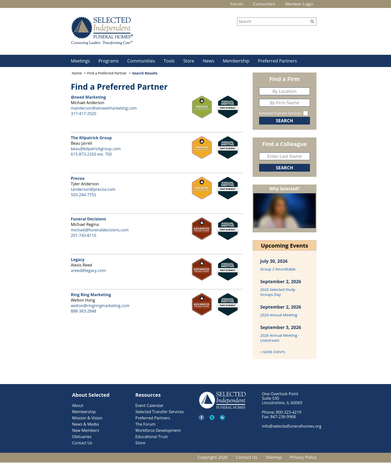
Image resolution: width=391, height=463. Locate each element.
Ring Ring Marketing (91, 295)
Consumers (259, 4)
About (77, 406)
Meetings (80, 61)
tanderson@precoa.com (93, 190)
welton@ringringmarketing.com (100, 306)
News (208, 61)
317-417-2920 (83, 114)
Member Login (297, 4)
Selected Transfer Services (280, 113)
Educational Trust (151, 437)
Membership (236, 61)
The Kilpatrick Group (91, 138)
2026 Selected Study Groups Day (277, 292)
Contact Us (82, 443)
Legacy (78, 260)
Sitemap (274, 458)
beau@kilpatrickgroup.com (96, 149)
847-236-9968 (283, 417)
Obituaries (82, 437)
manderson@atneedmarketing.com (104, 108)
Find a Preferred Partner (107, 73)
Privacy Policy (303, 458)
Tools (169, 61)
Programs (108, 61)
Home (77, 73)
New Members (85, 431)
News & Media (85, 424)
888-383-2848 (83, 311)
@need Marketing (88, 97)
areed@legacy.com (88, 271)
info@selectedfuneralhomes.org (291, 426)
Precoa (78, 179)
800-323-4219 (288, 412)
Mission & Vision (87, 418)
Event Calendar (149, 406)
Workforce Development (158, 431)
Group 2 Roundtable (277, 269)
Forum (229, 4)
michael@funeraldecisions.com (100, 230)
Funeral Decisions (88, 219)
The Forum (145, 424)
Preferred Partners (277, 61)
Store (189, 61)
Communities (141, 61)
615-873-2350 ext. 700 (91, 154)
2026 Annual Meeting (278, 315)
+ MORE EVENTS (272, 352)
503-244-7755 (83, 195)
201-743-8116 (83, 236)
